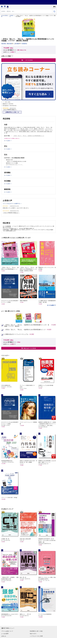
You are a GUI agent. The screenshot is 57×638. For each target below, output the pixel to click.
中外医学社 (11, 16)
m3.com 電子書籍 (4, 16)
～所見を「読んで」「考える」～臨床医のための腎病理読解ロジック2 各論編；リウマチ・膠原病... (26, 325)
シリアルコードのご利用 (36, 636)
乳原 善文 (3, 43)
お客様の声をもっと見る (11, 112)
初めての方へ (33, 633)
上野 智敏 (16, 43)
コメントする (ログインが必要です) (11, 203)
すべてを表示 (50, 305)
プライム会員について (7, 631)
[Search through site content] (26, 11)
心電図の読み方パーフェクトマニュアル (16, 334)
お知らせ (3, 636)
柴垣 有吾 (9, 43)
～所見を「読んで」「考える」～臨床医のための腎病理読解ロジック (28, 135)
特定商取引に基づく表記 (36, 631)
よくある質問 (4, 633)
